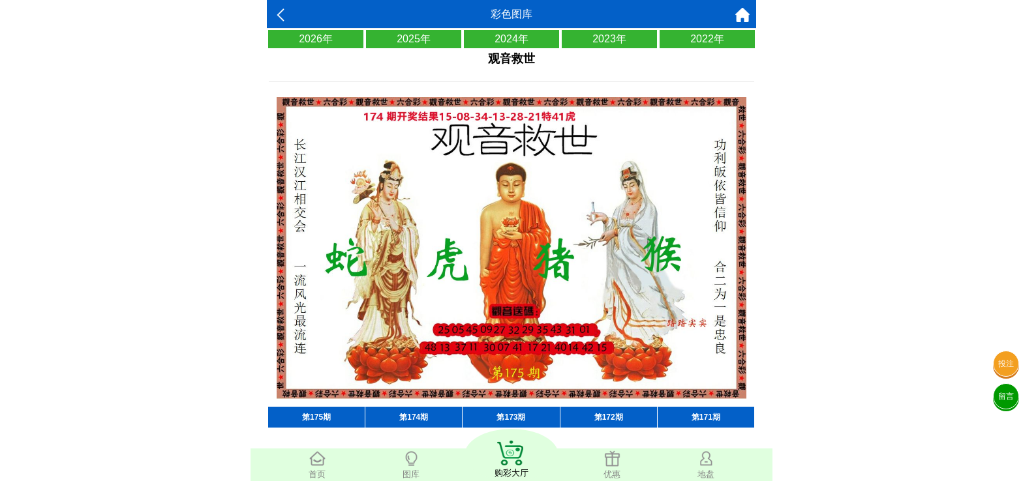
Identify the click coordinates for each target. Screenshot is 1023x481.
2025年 (414, 38)
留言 (1006, 396)
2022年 (707, 38)
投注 (1006, 363)
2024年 (511, 38)
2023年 (609, 38)
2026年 (316, 38)
